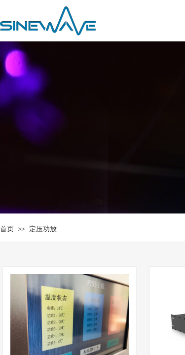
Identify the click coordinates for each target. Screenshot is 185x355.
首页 (7, 229)
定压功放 (43, 229)
